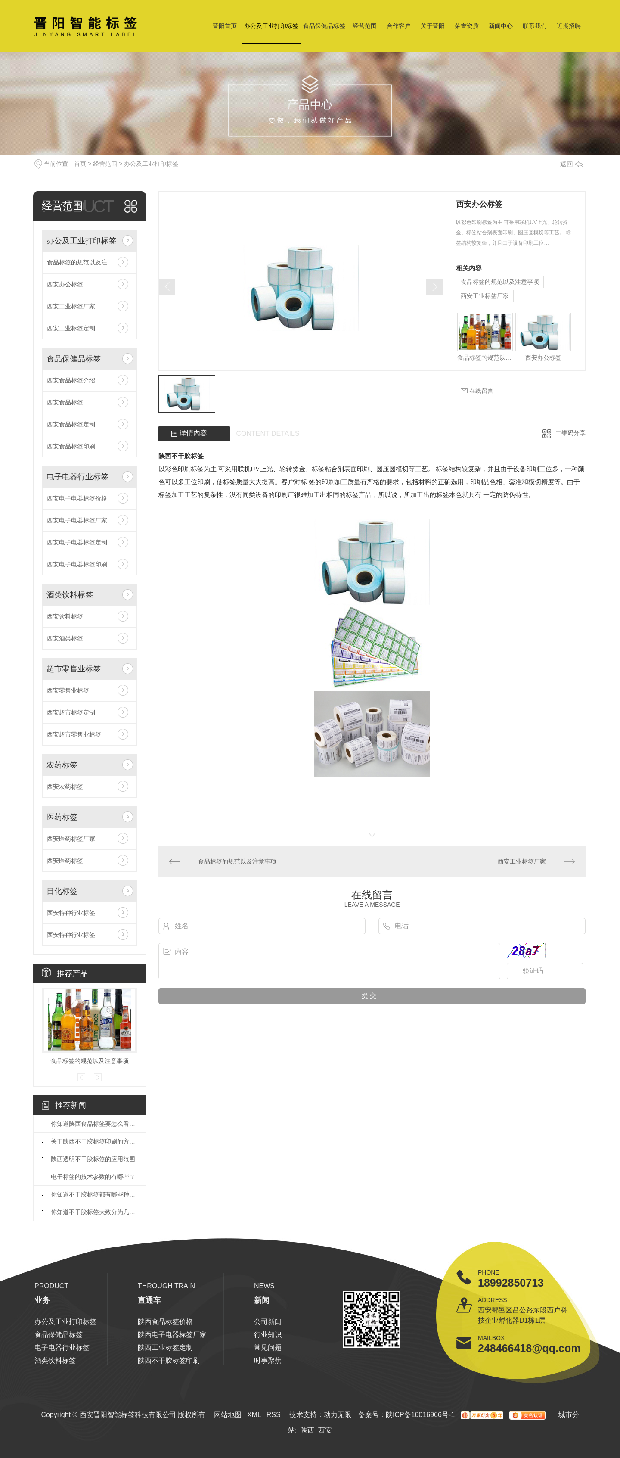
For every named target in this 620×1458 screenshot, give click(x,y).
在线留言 (477, 391)
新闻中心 (501, 25)
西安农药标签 (65, 786)
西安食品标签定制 (71, 424)
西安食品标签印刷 (71, 446)
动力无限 (337, 1414)
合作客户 (399, 25)
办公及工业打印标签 (271, 25)
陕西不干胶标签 (181, 456)
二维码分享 (570, 432)
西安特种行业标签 (71, 912)
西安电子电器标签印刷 (77, 564)
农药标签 (62, 765)
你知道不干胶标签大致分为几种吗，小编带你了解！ (94, 1212)
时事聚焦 (268, 1360)
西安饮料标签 (65, 616)
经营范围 (365, 25)
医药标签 (62, 817)
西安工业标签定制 (71, 328)
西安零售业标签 (68, 690)
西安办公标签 (65, 284)
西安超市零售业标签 (74, 734)
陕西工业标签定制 (165, 1347)
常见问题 (268, 1347)
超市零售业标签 (73, 669)
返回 (571, 164)
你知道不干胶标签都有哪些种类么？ (94, 1194)
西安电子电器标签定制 (77, 542)
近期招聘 (569, 25)
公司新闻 (268, 1321)
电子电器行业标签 (77, 477)
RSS (274, 1414)
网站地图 (228, 1414)
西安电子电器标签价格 (77, 498)
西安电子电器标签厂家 (77, 520)
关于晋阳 (433, 25)
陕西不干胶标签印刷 (169, 1360)
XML (254, 1414)
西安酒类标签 (65, 638)
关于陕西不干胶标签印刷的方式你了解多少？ (94, 1141)
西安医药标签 (65, 860)
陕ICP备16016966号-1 (420, 1414)
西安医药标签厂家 (71, 838)
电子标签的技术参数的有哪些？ (93, 1176)
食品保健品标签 (324, 25)
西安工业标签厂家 (71, 306)
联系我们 (535, 25)
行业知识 (268, 1334)
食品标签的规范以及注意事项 (86, 262)
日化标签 (62, 891)
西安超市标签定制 (71, 712)
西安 (325, 1430)
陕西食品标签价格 (165, 1321)
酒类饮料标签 (69, 595)
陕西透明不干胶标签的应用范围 (93, 1159)
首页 (80, 163)
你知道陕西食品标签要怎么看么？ (94, 1123)
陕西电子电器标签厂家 (172, 1334)
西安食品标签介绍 (71, 380)
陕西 (307, 1430)
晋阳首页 (225, 25)
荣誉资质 (467, 25)
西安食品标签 (65, 402)
